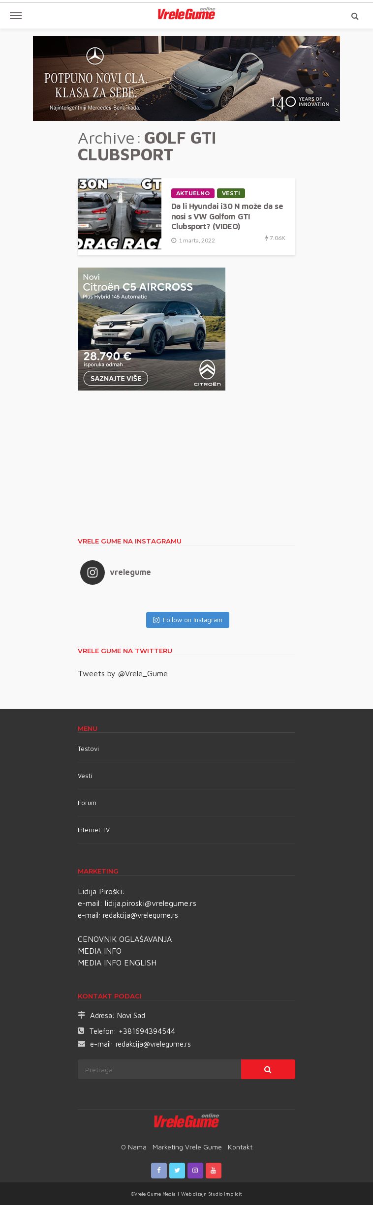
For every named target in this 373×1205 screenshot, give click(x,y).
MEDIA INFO (100, 950)
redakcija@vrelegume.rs (140, 915)
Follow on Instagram (187, 620)
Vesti (231, 193)
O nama (134, 1147)
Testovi (88, 749)
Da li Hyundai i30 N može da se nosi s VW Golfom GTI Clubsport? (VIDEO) (227, 216)
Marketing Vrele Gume (187, 1147)
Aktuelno (193, 193)
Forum (87, 803)
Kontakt (240, 1147)
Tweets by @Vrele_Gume (123, 673)
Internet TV (94, 830)
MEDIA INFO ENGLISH (117, 962)
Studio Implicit (224, 1194)
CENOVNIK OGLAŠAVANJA (125, 938)
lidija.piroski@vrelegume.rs (150, 903)
